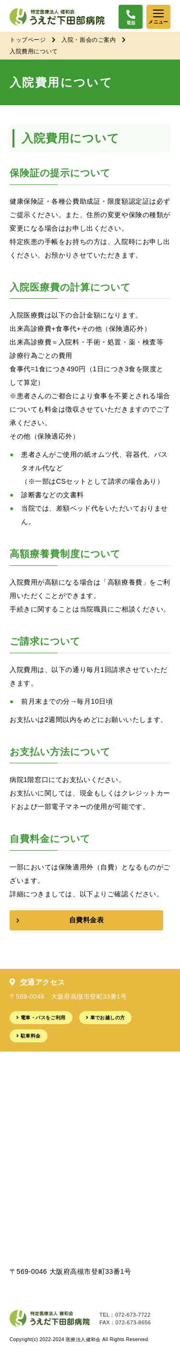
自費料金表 (86, 920)
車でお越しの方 (107, 1017)
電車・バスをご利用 (43, 1017)
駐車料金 (31, 1036)
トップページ (28, 40)
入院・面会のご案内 (88, 40)
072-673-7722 (133, 1315)
